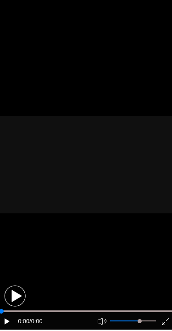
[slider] (140, 321)
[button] (15, 296)
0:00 (23, 321)
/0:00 (35, 321)
